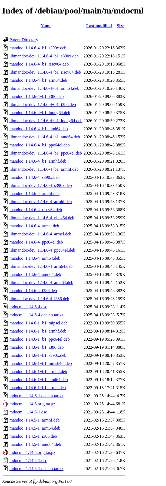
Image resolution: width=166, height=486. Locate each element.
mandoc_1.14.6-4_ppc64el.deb (36, 242)
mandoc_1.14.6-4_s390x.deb (34, 177)
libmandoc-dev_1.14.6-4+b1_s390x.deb (44, 56)
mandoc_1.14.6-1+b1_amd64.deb (38, 379)
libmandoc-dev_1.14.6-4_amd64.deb (41, 282)
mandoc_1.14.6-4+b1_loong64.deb (39, 112)
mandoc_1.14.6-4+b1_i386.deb (36, 96)
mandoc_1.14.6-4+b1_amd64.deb (38, 128)
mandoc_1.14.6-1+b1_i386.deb (36, 347)
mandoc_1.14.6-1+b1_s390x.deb (37, 355)
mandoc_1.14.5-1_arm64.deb (34, 428)
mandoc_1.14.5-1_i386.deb (33, 436)
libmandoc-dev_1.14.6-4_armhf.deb (40, 201)
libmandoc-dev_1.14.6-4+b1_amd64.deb (44, 137)
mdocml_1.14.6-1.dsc (28, 412)
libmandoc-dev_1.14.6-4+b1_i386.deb (42, 104)
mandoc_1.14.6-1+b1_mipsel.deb (38, 323)
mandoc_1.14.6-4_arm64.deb (34, 258)
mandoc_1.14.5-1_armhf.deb (34, 420)
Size (120, 25)
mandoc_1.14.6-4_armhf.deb (34, 193)
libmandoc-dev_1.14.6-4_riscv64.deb (41, 217)
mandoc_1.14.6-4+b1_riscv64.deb (39, 64)
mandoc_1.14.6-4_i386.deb (33, 290)
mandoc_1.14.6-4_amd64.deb (35, 274)
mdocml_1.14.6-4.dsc (28, 306)
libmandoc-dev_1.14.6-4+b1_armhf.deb (44, 169)
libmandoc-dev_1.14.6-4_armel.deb (40, 234)
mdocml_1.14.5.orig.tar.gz (32, 452)
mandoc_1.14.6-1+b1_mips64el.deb (40, 363)
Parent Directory (23, 39)
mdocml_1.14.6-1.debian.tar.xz (36, 395)
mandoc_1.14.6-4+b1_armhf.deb (37, 161)
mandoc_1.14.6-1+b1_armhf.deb (37, 331)
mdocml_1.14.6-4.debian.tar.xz (36, 315)
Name (46, 25)
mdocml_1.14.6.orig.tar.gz (32, 404)
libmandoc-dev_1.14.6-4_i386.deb (39, 298)
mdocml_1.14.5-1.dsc (28, 460)
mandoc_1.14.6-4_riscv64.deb (35, 209)
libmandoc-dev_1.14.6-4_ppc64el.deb (42, 250)
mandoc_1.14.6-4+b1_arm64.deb (38, 80)
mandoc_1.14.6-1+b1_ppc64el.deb (39, 339)
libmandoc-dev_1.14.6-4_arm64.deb (40, 266)
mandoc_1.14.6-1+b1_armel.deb (37, 387)
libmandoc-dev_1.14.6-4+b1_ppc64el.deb (45, 153)
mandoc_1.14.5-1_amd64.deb (35, 444)
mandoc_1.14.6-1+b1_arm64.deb (38, 371)
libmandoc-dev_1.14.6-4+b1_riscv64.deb (45, 72)
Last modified (99, 25)
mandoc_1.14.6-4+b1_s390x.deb (37, 48)
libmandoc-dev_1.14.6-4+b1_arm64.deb (44, 88)
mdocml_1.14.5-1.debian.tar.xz (36, 468)
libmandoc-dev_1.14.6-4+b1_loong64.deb (45, 120)
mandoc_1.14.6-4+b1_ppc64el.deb (39, 145)
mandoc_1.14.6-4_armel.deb (34, 226)
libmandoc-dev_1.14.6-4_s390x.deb (40, 185)
